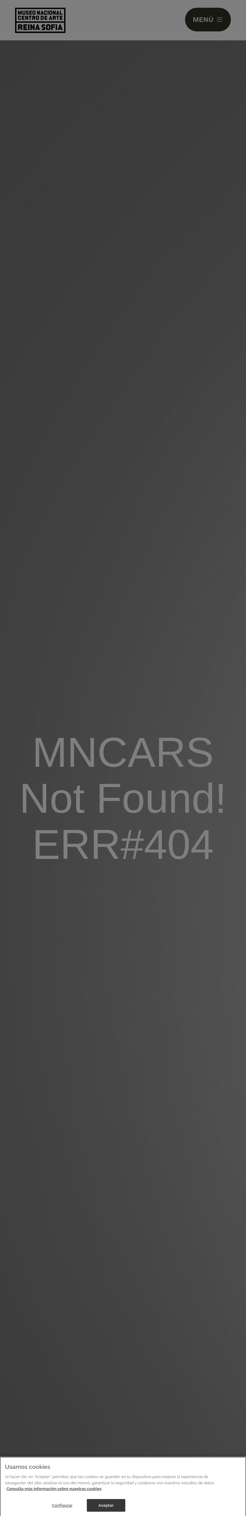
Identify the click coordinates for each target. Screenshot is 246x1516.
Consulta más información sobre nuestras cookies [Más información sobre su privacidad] (54, 1492)
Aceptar (105, 1509)
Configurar (62, 1509)
